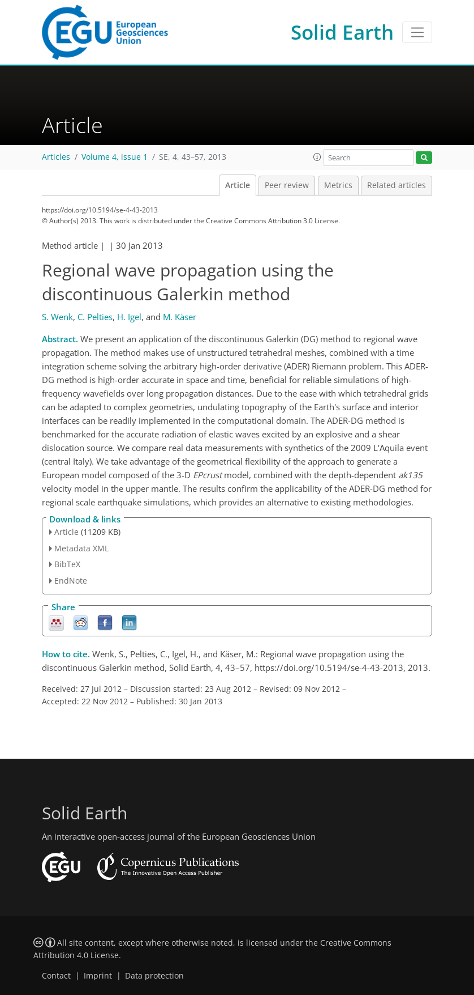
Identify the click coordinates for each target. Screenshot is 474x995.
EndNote (70, 580)
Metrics (338, 185)
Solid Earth (342, 32)
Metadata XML (81, 548)
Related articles (396, 185)
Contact (56, 976)
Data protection (154, 976)
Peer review (287, 185)
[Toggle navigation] (417, 32)
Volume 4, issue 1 (114, 157)
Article (237, 185)
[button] (317, 157)
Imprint (98, 976)
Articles (56, 157)
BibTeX (67, 564)
